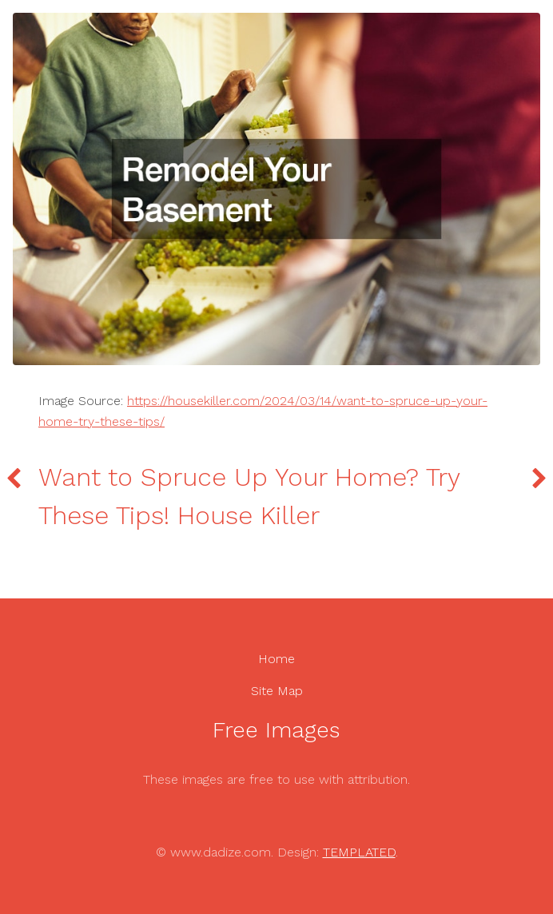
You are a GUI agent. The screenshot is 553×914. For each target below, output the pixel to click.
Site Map (277, 690)
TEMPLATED (359, 852)
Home (276, 658)
